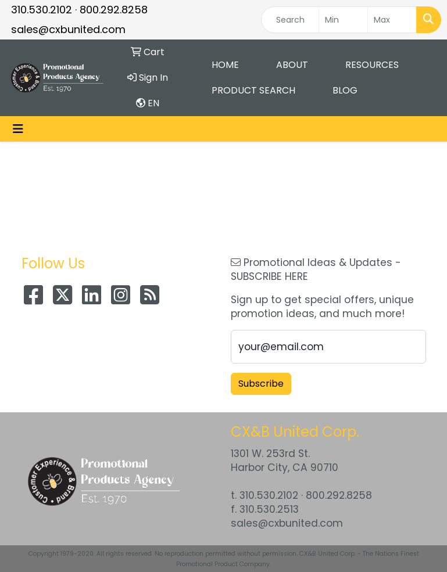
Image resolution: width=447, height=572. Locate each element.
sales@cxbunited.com (68, 29)
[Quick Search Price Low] (343, 19)
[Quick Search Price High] (392, 19)
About (292, 64)
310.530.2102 (41, 9)
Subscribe (261, 383)
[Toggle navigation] (18, 129)
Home (225, 64)
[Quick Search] (290, 19)
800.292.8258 (114, 9)
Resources (372, 64)
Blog (344, 90)
